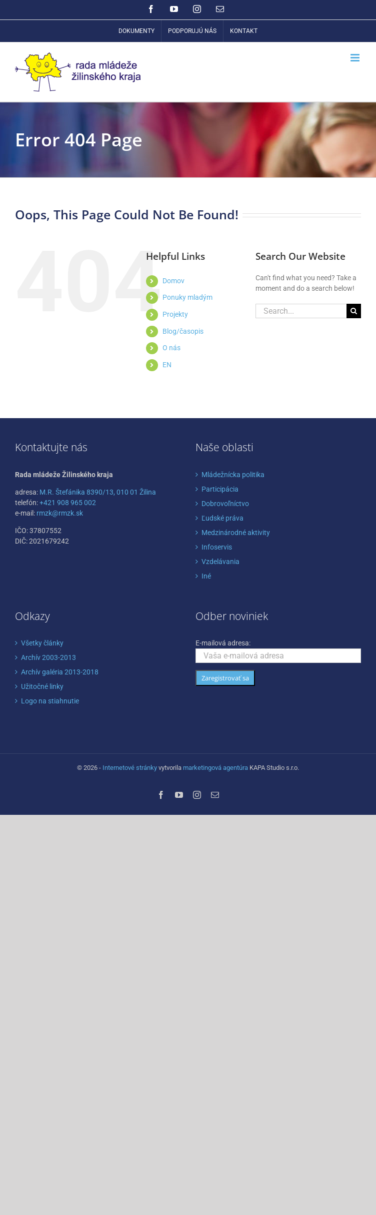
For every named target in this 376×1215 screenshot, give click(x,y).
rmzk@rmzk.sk (59, 513)
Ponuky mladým (187, 297)
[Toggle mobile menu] (355, 57)
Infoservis (217, 547)
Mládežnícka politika (233, 475)
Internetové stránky (129, 767)
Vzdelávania (221, 562)
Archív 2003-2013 (48, 657)
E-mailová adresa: (223, 643)
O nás (171, 348)
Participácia (220, 489)
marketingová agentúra (215, 767)
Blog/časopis (183, 331)
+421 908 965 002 (68, 503)
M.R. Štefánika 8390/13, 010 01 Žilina (98, 492)
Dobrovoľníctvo (225, 504)
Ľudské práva (223, 518)
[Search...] (301, 311)
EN (167, 365)
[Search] (353, 311)
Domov (173, 281)
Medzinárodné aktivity (236, 533)
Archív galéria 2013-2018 (59, 672)
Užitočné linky (42, 686)
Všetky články (42, 643)
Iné (206, 576)
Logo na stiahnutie (50, 701)
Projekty (175, 314)
